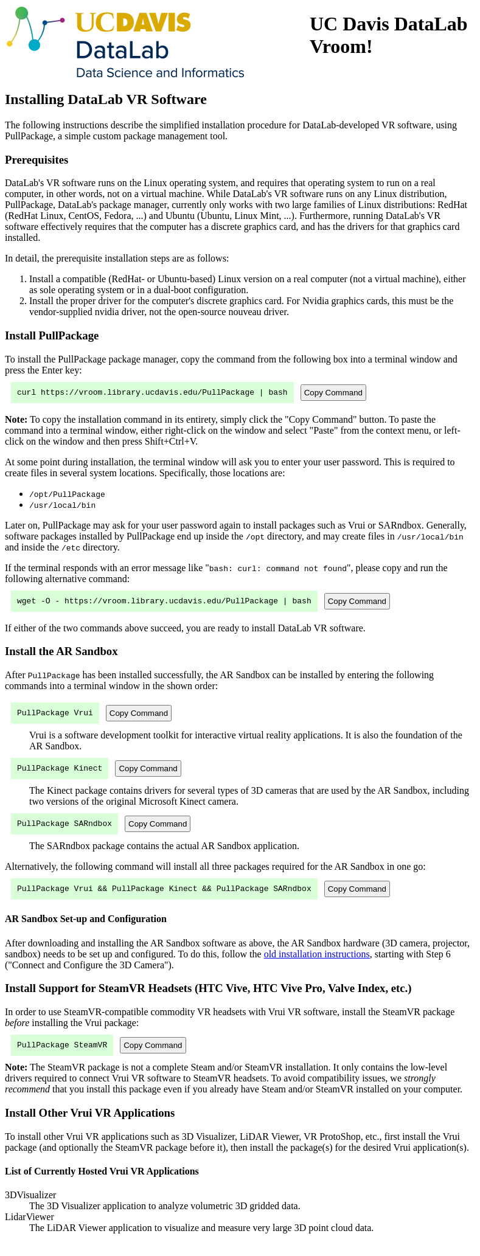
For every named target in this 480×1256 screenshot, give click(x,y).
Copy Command (333, 393)
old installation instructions (317, 965)
